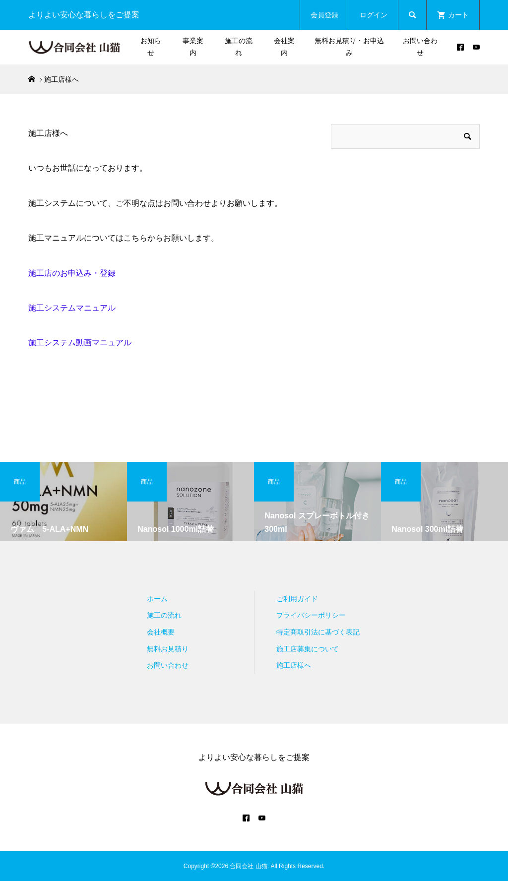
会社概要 (161, 632)
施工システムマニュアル (72, 308)
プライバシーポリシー (311, 615)
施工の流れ (239, 47)
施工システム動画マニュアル (79, 342)
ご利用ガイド (297, 599)
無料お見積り (168, 649)
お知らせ (150, 47)
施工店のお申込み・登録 (72, 273)
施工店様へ (293, 665)
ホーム (157, 599)
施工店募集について (307, 649)
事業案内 (193, 47)
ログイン (373, 15)
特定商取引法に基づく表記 (318, 632)
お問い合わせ (420, 47)
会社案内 (284, 47)
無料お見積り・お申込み (349, 47)
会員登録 (324, 15)
